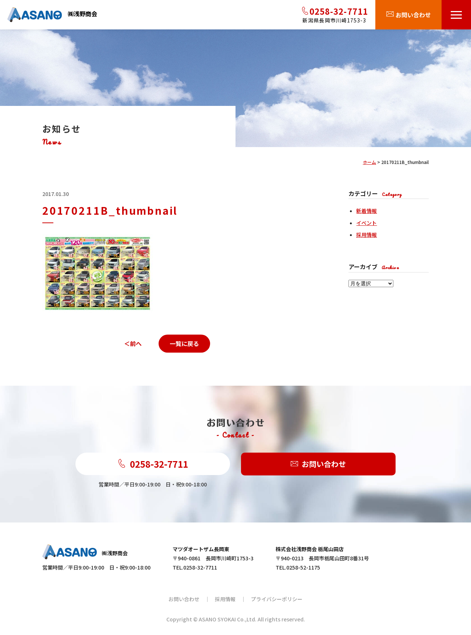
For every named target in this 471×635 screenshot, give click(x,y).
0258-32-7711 (152, 463)
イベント (366, 222)
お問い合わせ (318, 464)
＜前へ (133, 343)
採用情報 (366, 234)
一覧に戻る (184, 343)
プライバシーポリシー (276, 599)
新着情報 (366, 210)
